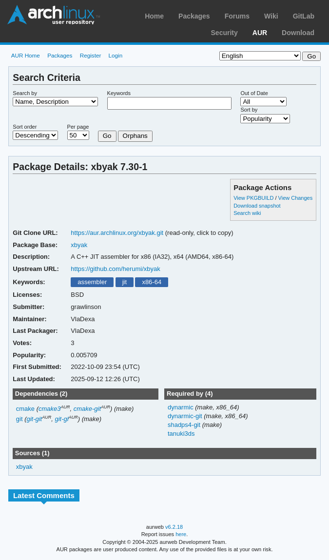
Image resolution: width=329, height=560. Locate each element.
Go (107, 135)
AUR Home (25, 55)
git (19, 419)
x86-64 (151, 282)
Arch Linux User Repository (53, 14)
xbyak (79, 245)
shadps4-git (185, 424)
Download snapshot (256, 206)
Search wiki (247, 213)
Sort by (248, 110)
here (180, 534)
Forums (237, 16)
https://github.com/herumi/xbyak (115, 268)
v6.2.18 (174, 527)
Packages (194, 16)
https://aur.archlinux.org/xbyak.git (117, 232)
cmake (25, 408)
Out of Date (254, 93)
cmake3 (49, 408)
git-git (34, 419)
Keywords (119, 93)
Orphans (135, 135)
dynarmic (181, 407)
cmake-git (87, 408)
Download (298, 33)
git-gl (61, 419)
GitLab (303, 16)
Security (224, 33)
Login (116, 55)
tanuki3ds (181, 433)
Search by (25, 93)
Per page (78, 127)
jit (124, 282)
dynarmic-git (186, 416)
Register (90, 55)
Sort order (25, 127)
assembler (92, 282)
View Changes (295, 198)
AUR (259, 33)
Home (154, 16)
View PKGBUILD (254, 198)
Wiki (271, 16)
